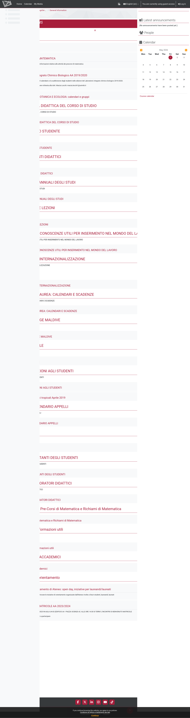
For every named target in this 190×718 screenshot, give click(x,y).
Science (45, 10)
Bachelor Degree (59, 10)
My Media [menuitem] (38, 4)
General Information (99, 10)
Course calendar (147, 102)
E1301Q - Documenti (51, 16)
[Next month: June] (180, 56)
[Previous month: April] (147, 56)
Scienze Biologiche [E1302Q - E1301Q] (86, 10)
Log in (182, 4)
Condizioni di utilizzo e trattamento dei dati (95, 712)
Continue (95, 716)
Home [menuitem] (19, 4)
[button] (131, 4)
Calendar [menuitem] (28, 4)
